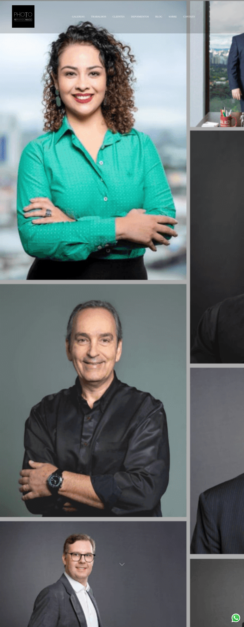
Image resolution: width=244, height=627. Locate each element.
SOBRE (173, 16)
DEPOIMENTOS (140, 16)
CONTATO (189, 16)
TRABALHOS (98, 16)
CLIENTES (119, 16)
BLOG (158, 16)
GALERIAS (78, 16)
